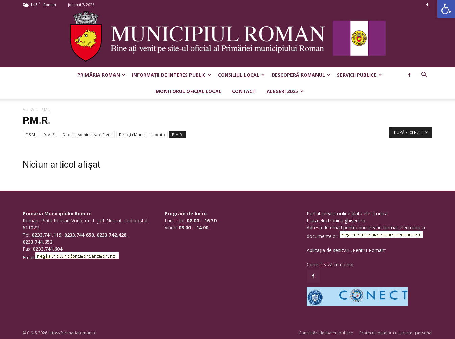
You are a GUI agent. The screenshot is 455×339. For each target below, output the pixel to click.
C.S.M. (30, 134)
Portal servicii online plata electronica (347, 213)
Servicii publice (359, 75)
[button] (446, 9)
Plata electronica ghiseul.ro (336, 220)
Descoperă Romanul (301, 75)
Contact (244, 91)
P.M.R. (177, 134)
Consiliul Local (241, 75)
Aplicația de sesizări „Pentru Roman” (346, 250)
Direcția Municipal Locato (142, 134)
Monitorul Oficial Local (188, 91)
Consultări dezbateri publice (326, 333)
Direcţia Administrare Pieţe (87, 134)
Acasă (28, 110)
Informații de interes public (171, 75)
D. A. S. (49, 134)
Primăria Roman (101, 75)
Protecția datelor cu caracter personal (395, 333)
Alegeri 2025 (285, 91)
